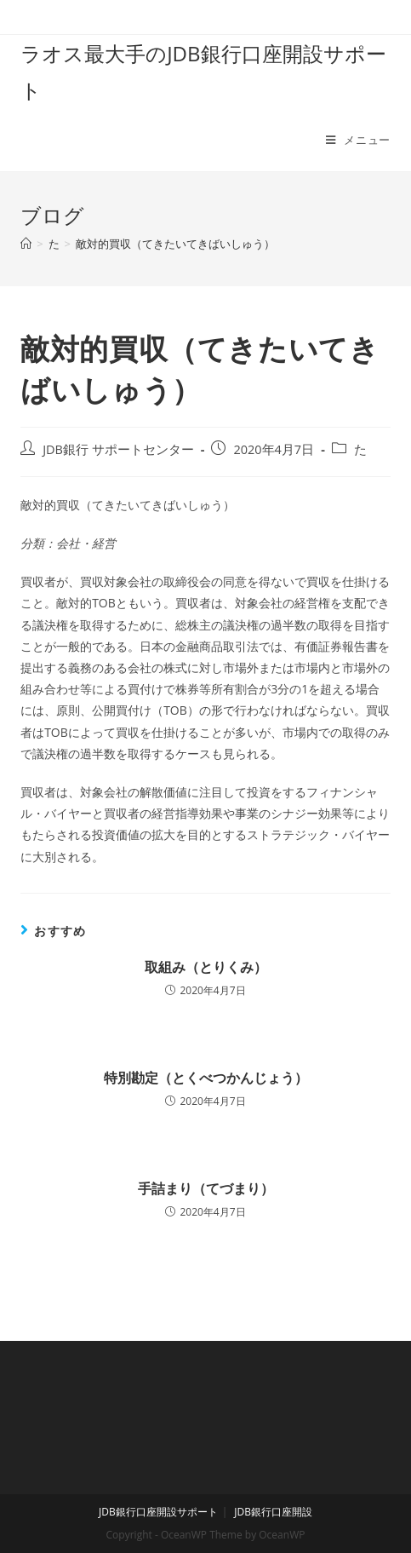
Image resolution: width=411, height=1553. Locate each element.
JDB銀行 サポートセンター (118, 449)
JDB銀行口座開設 (273, 1511)
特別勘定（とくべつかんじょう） (206, 1077)
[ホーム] (25, 243)
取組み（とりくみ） (206, 967)
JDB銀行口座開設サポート (158, 1511)
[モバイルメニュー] (358, 139)
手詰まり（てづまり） (206, 1188)
